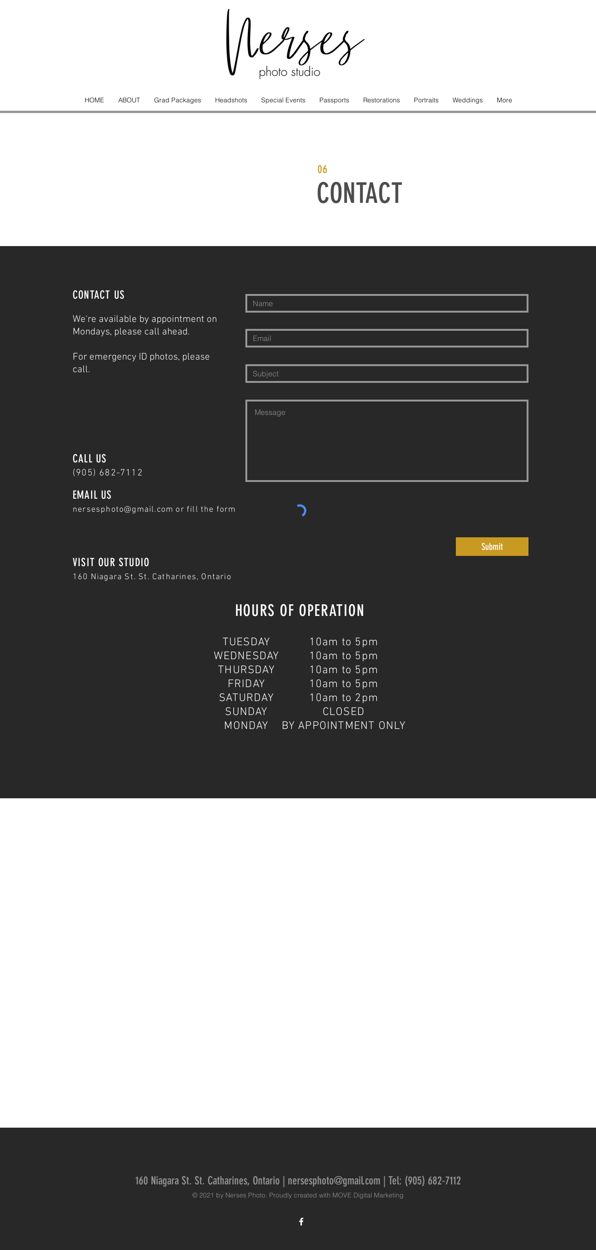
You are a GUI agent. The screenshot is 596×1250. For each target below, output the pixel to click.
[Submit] (492, 546)
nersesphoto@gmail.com (123, 510)
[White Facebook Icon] (301, 1222)
